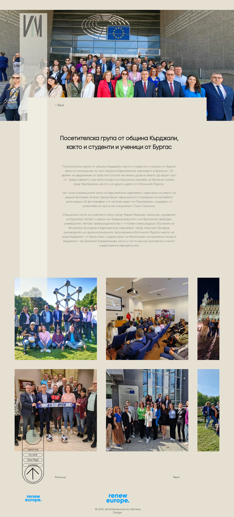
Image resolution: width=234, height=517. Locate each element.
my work (33, 454)
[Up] (33, 473)
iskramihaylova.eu (115, 509)
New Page (33, 459)
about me (33, 449)
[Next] (167, 477)
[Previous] (70, 477)
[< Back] (67, 105)
